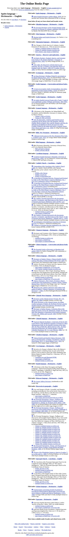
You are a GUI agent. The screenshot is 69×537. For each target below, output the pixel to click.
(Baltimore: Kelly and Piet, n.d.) (50, 200)
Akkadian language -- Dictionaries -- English (49, 24)
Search (21, 527)
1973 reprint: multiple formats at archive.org (48, 269)
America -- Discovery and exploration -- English (50, 55)
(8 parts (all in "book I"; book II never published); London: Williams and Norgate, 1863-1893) (50, 101)
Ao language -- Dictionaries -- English (47, 73)
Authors (36, 527)
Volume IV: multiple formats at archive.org (47, 431)
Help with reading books (22, 524)
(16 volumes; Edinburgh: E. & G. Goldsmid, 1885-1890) (49, 409)
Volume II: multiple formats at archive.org (47, 50)
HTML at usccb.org (40, 174)
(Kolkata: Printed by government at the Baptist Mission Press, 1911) (49, 76)
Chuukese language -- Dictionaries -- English (49, 334)
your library (15, 19)
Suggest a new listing (48, 524)
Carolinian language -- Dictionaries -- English (50, 153)
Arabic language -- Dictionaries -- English (48, 97)
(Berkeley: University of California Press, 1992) (48, 59)
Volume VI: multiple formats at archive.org (47, 434)
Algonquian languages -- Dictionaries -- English (50, 42)
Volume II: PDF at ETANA (43, 118)
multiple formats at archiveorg (44, 277)
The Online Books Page (34, 3)
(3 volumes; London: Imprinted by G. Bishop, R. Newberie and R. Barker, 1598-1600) (49, 402)
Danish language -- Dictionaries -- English (49, 363)
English (7, 27)
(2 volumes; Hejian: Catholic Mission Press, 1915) (49, 282)
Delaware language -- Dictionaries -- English (49, 378)
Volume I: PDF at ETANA (42, 116)
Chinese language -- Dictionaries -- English (49, 256)
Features (30, 530)
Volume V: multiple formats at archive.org (47, 432)
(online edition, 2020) (47, 16)
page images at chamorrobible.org (45, 241)
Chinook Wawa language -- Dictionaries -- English (51, 295)
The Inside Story (46, 530)
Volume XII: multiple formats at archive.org (47, 444)
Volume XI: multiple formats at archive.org (47, 442)
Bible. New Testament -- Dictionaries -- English (50, 132)
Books (20, 530)
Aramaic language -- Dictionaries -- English (49, 108)
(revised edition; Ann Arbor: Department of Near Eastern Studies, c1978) (49, 89)
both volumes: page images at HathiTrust (47, 52)
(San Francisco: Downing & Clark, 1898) (49, 304)
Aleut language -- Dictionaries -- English (48, 34)
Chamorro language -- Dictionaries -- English (50, 230)
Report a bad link (35, 524)
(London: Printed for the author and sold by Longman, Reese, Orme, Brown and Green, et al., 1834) (50, 124)
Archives (37, 530)
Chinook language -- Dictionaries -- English (49, 318)
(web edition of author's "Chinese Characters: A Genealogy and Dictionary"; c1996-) (48, 289)
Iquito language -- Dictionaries (13, 26)
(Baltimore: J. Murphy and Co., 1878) (50, 216)
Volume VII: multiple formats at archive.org (47, 436)
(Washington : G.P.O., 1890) (49, 492)
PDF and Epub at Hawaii (42, 149)
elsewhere (23, 19)
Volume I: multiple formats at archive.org (47, 48)
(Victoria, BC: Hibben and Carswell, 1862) (50, 311)
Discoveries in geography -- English (47, 386)
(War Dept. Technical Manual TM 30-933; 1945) (49, 259)
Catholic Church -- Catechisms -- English (48, 163)
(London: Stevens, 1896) (48, 67)
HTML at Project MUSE (42, 150)
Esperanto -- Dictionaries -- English (47, 499)
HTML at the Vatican (41, 173)
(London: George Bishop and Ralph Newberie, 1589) (49, 447)
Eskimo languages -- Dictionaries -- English (49, 486)
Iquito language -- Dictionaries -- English (48, 13)
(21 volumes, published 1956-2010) (48, 28)
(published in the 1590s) (49, 225)
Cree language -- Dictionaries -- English (48, 346)
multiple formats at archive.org (44, 211)
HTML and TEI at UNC (42, 468)
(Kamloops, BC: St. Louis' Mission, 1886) (49, 326)
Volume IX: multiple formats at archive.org (47, 439)
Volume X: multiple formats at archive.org (47, 440)
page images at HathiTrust (42, 213)
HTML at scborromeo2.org (43, 176)
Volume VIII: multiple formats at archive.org (48, 437)
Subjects (47, 527)
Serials (53, 527)
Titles (41, 527)
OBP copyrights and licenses (34, 534)
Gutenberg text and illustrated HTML (46, 357)
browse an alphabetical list (26, 10)
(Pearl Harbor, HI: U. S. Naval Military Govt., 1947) (48, 339)
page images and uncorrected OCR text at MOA (49, 397)
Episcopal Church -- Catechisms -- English (49, 459)
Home (15, 527)
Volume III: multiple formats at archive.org (47, 429)
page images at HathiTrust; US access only (47, 267)
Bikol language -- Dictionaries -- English (48, 142)
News (25, 530)
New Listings (28, 527)
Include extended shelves (54, 8)
